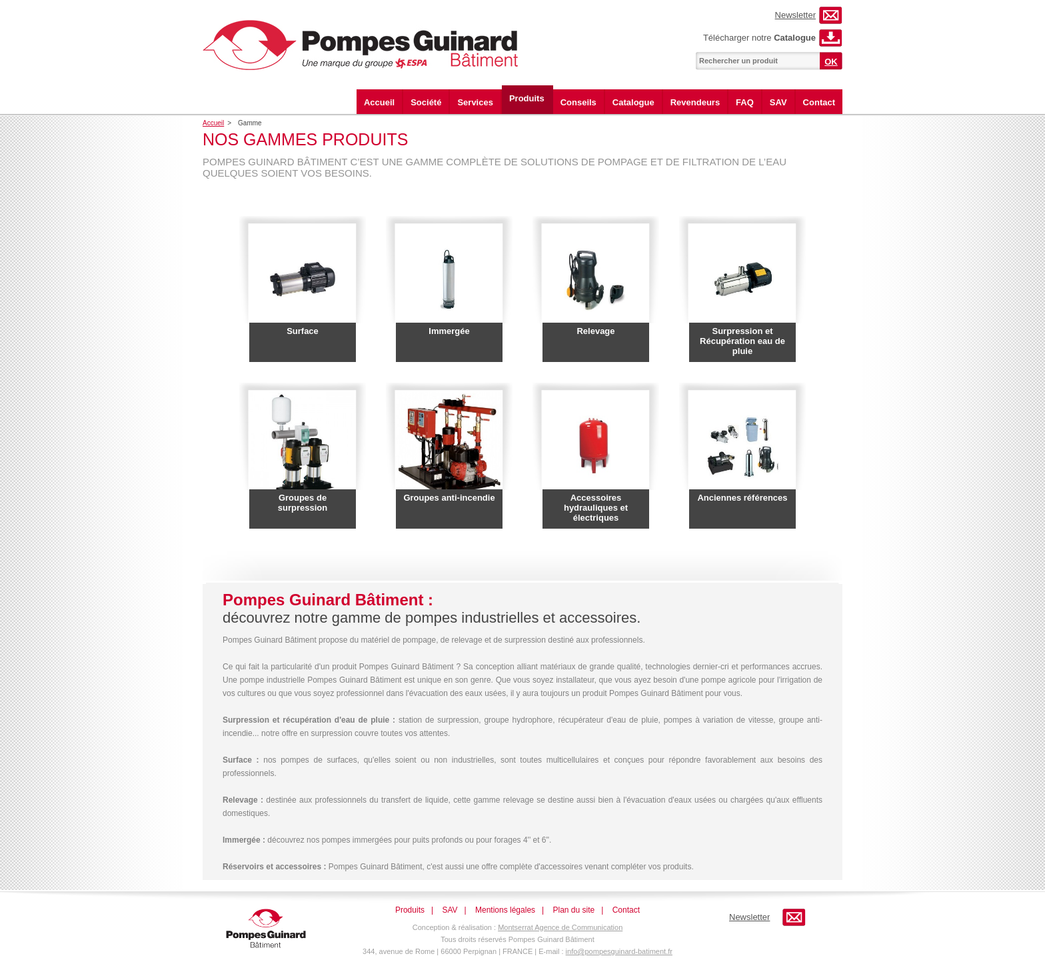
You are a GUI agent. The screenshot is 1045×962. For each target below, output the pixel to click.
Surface (303, 331)
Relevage (595, 331)
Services (475, 102)
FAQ (745, 102)
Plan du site (574, 910)
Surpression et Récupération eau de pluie (742, 341)
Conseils (578, 102)
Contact (819, 102)
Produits (526, 98)
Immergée (449, 331)
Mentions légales (505, 910)
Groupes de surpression (302, 503)
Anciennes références (742, 498)
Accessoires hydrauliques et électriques (596, 508)
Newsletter (795, 15)
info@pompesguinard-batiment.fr (619, 951)
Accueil (379, 102)
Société (426, 102)
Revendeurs (695, 102)
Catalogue (633, 102)
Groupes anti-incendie (449, 498)
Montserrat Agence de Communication (560, 927)
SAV (778, 102)
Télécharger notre (759, 38)
